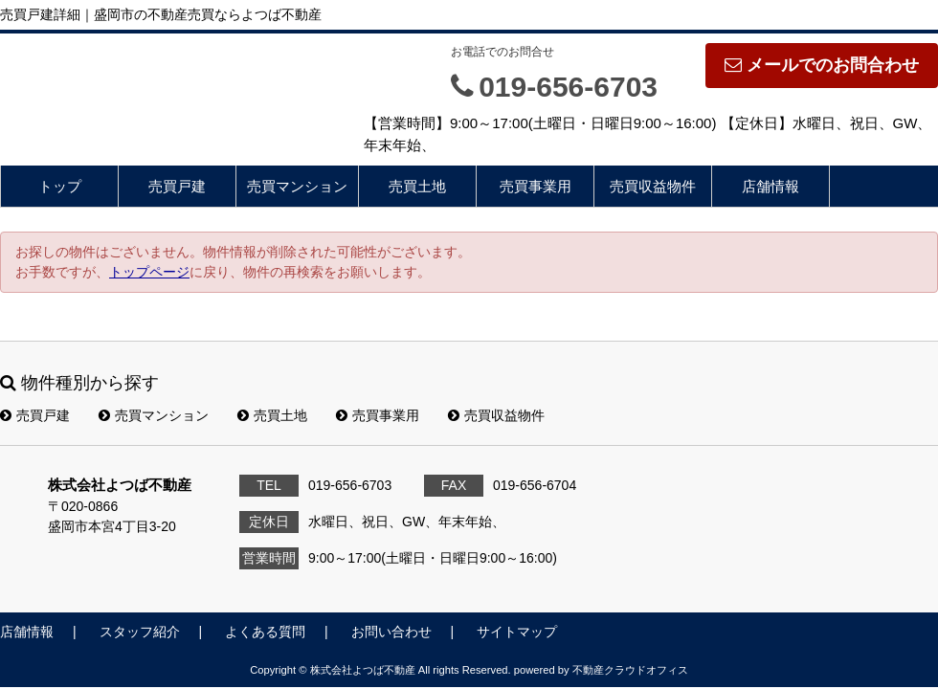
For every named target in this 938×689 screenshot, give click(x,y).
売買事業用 (535, 186)
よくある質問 (265, 631)
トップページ (149, 271)
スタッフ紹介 (140, 631)
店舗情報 (770, 186)
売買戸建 (177, 186)
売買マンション (297, 186)
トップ (59, 186)
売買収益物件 (653, 186)
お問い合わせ (391, 631)
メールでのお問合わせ (822, 65)
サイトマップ (517, 631)
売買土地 (417, 186)
